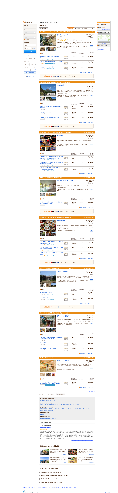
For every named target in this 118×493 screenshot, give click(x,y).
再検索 (30, 51)
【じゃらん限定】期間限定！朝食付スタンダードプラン (51, 61)
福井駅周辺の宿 (101, 47)
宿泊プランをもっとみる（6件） (86, 173)
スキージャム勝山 (88, 408)
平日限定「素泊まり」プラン (46, 292)
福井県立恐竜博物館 (44, 408)
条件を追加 (34, 69)
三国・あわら (49, 418)
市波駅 (64, 404)
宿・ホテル (25, 487)
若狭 (53, 418)
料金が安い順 (77, 28)
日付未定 (26, 39)
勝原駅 (67, 404)
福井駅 (41, 404)
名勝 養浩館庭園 (49, 410)
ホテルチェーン (31, 487)
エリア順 (91, 28)
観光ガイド (71, 487)
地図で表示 (44, 28)
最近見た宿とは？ (106, 29)
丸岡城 (83, 408)
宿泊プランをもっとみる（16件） (86, 72)
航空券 (67, 487)
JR (55, 487)
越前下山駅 (71, 404)
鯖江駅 (45, 404)
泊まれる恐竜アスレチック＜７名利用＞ (48, 348)
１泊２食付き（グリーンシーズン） (47, 297)
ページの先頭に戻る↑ (91, 391)
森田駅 (56, 404)
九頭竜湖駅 (77, 404)
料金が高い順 (84, 28)
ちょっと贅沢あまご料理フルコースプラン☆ (49, 112)
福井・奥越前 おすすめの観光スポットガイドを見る (82, 440)
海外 (75, 487)
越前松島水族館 (64, 408)
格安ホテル (52, 400)
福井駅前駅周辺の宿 (101, 49)
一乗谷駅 (60, 404)
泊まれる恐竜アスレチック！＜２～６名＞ (48, 342)
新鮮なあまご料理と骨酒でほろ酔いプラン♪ (49, 117)
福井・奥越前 (43, 418)
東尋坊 (59, 408)
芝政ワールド (70, 408)
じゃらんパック (51, 487)
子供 (32, 48)
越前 (56, 418)
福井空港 (42, 414)
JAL (56, 487)
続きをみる (63, 454)
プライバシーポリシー (106, 492)
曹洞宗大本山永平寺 (53, 408)
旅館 (48, 400)
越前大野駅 (52, 404)
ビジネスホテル (43, 400)
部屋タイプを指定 (28, 58)
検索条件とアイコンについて (32, 76)
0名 (34, 48)
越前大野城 (42, 410)
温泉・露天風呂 (44, 487)
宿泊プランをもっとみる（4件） (86, 258)
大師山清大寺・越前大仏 (45, 427)
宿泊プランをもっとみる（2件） (86, 303)
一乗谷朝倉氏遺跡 (77, 408)
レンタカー (63, 487)
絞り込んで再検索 (30, 72)
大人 (25, 48)
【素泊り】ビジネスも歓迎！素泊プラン (48, 67)
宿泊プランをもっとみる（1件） (86, 207)
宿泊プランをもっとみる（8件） (86, 122)
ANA (58, 487)
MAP (91, 46)
